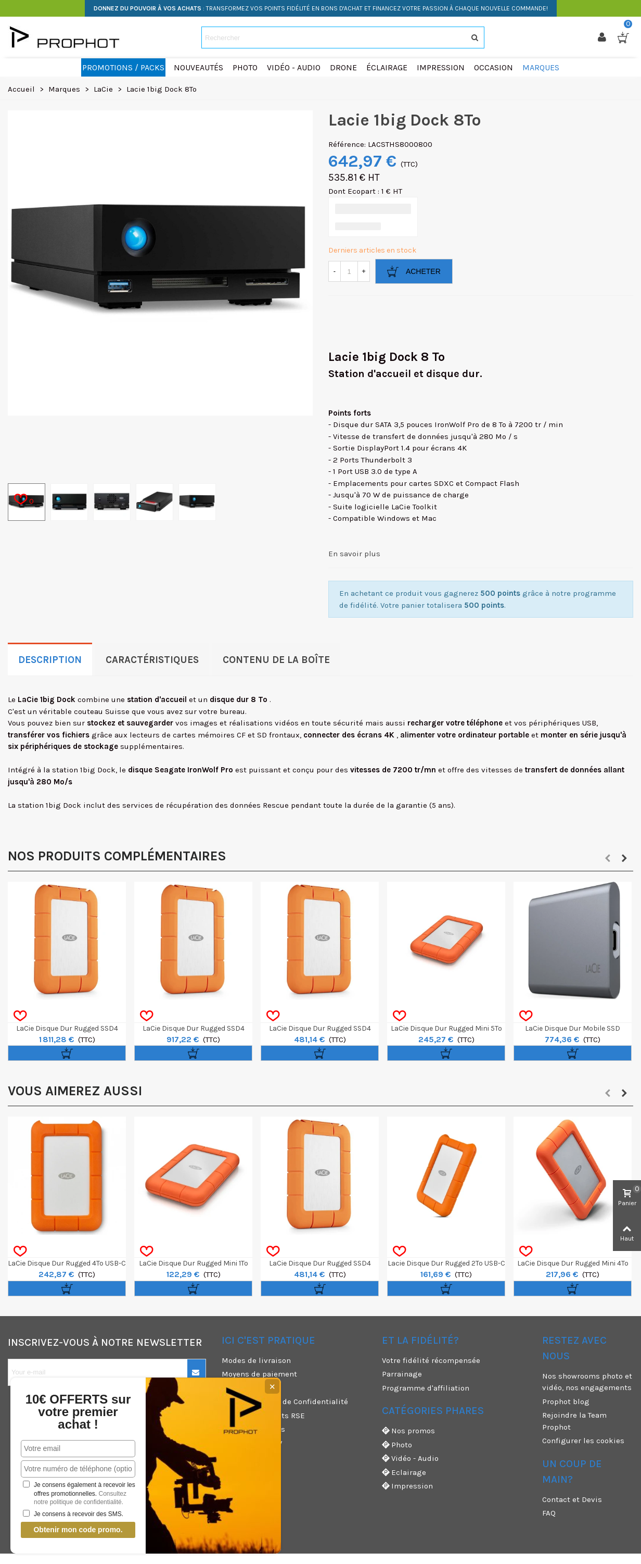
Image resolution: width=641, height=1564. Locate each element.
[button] (608, 858)
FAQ (549, 1513)
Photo (397, 1445)
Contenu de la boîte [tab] (276, 660)
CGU (229, 1388)
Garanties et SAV (252, 1443)
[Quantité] (349, 271)
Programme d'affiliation (425, 1388)
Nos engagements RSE (263, 1415)
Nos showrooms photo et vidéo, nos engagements (587, 1382)
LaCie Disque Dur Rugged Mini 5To (446, 1028)
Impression (407, 1486)
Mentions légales (253, 1429)
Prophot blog (565, 1401)
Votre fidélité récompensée (431, 1360)
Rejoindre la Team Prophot (574, 1421)
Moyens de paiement (259, 1374)
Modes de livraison (256, 1360)
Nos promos (408, 1431)
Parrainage (402, 1374)
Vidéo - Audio (410, 1459)
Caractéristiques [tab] (152, 660)
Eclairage (404, 1473)
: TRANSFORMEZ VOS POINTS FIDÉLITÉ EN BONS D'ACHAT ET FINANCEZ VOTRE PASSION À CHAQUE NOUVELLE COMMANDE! (321, 8)
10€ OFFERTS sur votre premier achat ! (78, 1412)
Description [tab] (50, 660)
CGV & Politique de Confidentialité (285, 1401)
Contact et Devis (572, 1499)
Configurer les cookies (583, 1440)
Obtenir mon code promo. (77, 1529)
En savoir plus (354, 553)
